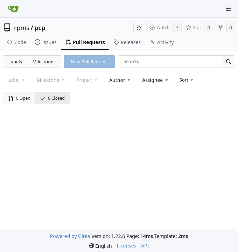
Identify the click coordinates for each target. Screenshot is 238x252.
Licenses (126, 245)
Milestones (44, 61)
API (145, 245)
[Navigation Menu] (228, 8)
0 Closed (52, 98)
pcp (40, 27)
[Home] (13, 8)
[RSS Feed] (139, 27)
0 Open (19, 98)
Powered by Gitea (70, 236)
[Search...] (228, 61)
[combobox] (120, 80)
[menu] (187, 79)
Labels (15, 61)
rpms (21, 27)
